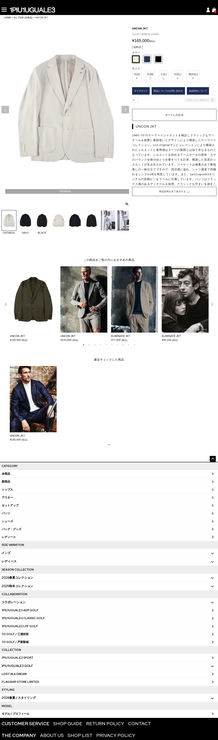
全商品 (6, 474)
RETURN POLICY (105, 724)
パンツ (6, 513)
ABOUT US (52, 735)
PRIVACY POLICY (115, 735)
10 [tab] (134, 345)
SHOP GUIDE (67, 724)
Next (125, 109)
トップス (7, 490)
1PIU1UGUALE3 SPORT (17, 658)
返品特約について (198, 91)
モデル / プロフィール (15, 714)
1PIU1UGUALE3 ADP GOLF (20, 610)
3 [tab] (95, 345)
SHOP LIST (80, 735)
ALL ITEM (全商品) (23, 17)
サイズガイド (141, 91)
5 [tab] (106, 345)
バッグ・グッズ (11, 529)
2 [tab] (89, 345)
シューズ (7, 521)
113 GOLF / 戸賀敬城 (15, 642)
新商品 (6, 481)
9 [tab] (129, 345)
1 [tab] (84, 345)
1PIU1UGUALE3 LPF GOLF (20, 626)
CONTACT (139, 724)
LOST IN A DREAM (14, 674)
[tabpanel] (33, 304)
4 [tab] (100, 345)
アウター (7, 497)
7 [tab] (117, 345)
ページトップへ (213, 459)
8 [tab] (123, 345)
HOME (7, 17)
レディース (9, 537)
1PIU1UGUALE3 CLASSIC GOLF (23, 618)
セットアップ (10, 505)
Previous (5, 109)
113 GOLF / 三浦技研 (15, 634)
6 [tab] (112, 345)
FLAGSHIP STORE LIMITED (20, 682)
